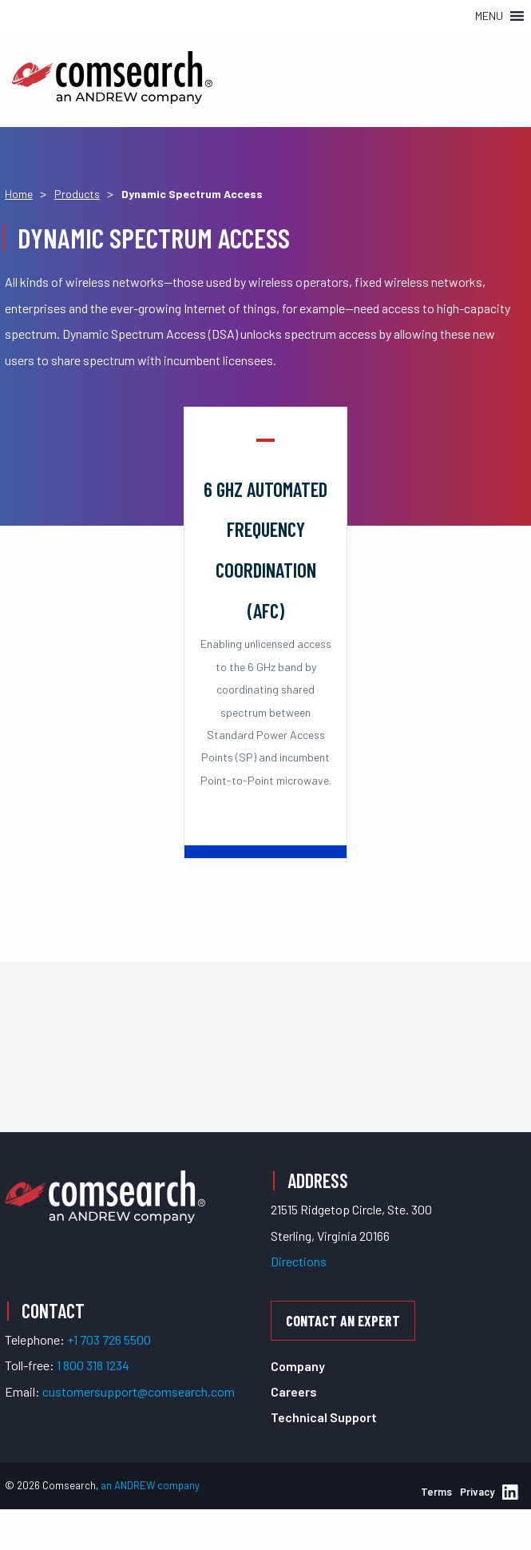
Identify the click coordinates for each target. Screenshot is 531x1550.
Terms (436, 1491)
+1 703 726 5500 (109, 1339)
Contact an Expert (343, 1320)
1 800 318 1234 (93, 1365)
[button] (489, 16)
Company (298, 1365)
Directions (299, 1261)
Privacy (477, 1491)
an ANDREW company (150, 1485)
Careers (294, 1391)
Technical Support (324, 1417)
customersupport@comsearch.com (138, 1391)
